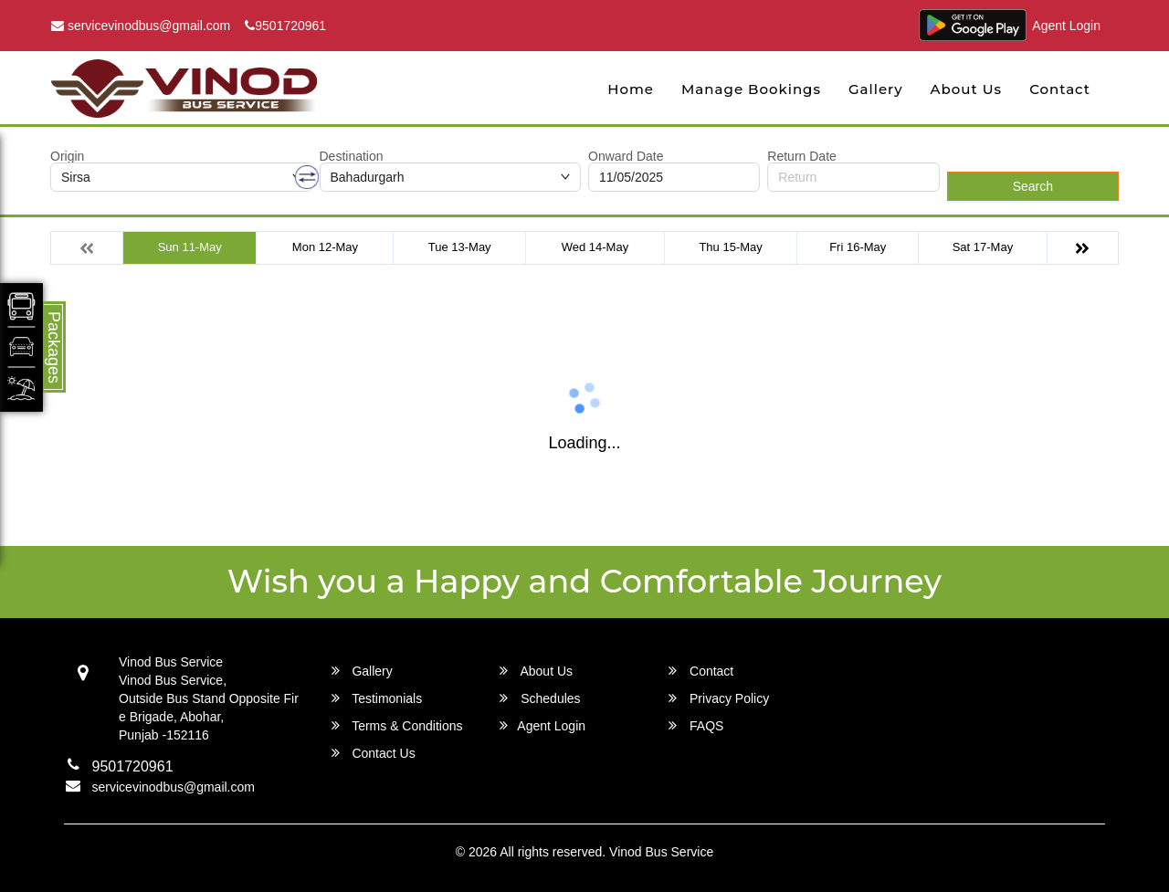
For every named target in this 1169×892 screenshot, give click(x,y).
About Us (967, 89)
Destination (352, 156)
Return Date (801, 156)
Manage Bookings (751, 89)
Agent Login (1066, 25)
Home (630, 89)
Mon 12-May (325, 247)
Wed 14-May (595, 247)
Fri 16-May (857, 247)
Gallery (875, 89)
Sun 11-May (190, 247)
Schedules (540, 698)
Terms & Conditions (397, 725)
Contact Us (374, 753)
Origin (67, 156)
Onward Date (625, 156)
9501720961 (285, 25)
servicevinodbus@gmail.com (140, 25)
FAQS (696, 725)
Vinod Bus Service (661, 852)
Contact (1059, 89)
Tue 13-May (459, 247)
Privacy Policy (719, 698)
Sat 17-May (983, 247)
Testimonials (377, 698)
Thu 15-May (730, 247)
